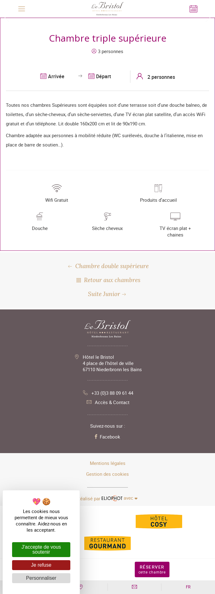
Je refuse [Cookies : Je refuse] (41, 565)
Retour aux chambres (107, 280)
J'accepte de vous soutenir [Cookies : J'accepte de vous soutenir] (41, 549)
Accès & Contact (107, 402)
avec (107, 498)
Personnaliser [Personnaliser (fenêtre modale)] (41, 578)
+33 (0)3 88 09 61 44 (107, 393)
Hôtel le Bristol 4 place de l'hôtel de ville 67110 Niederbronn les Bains (112, 363)
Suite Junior (107, 294)
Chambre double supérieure (108, 266)
